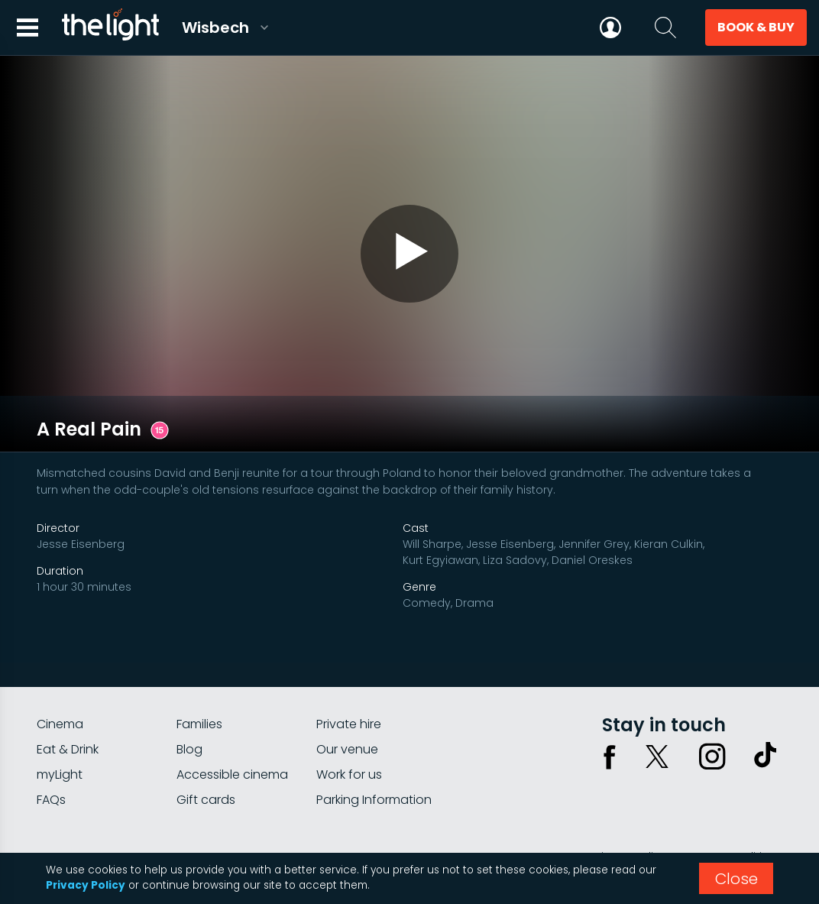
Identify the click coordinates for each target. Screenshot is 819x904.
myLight (60, 721)
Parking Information (374, 746)
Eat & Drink (68, 696)
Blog (189, 696)
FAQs (51, 746)
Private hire (348, 670)
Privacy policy (628, 803)
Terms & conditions (729, 803)
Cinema (60, 670)
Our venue (347, 696)
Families (199, 670)
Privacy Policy (85, 885)
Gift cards (205, 746)
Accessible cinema (232, 721)
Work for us (349, 721)
